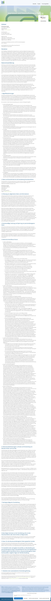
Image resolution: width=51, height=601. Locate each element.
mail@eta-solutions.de (7, 191)
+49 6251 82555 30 (7, 29)
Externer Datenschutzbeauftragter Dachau (23, 577)
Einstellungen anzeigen (33, 598)
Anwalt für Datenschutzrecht (14, 578)
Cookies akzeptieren (18, 598)
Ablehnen (25, 598)
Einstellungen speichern (44, 598)
